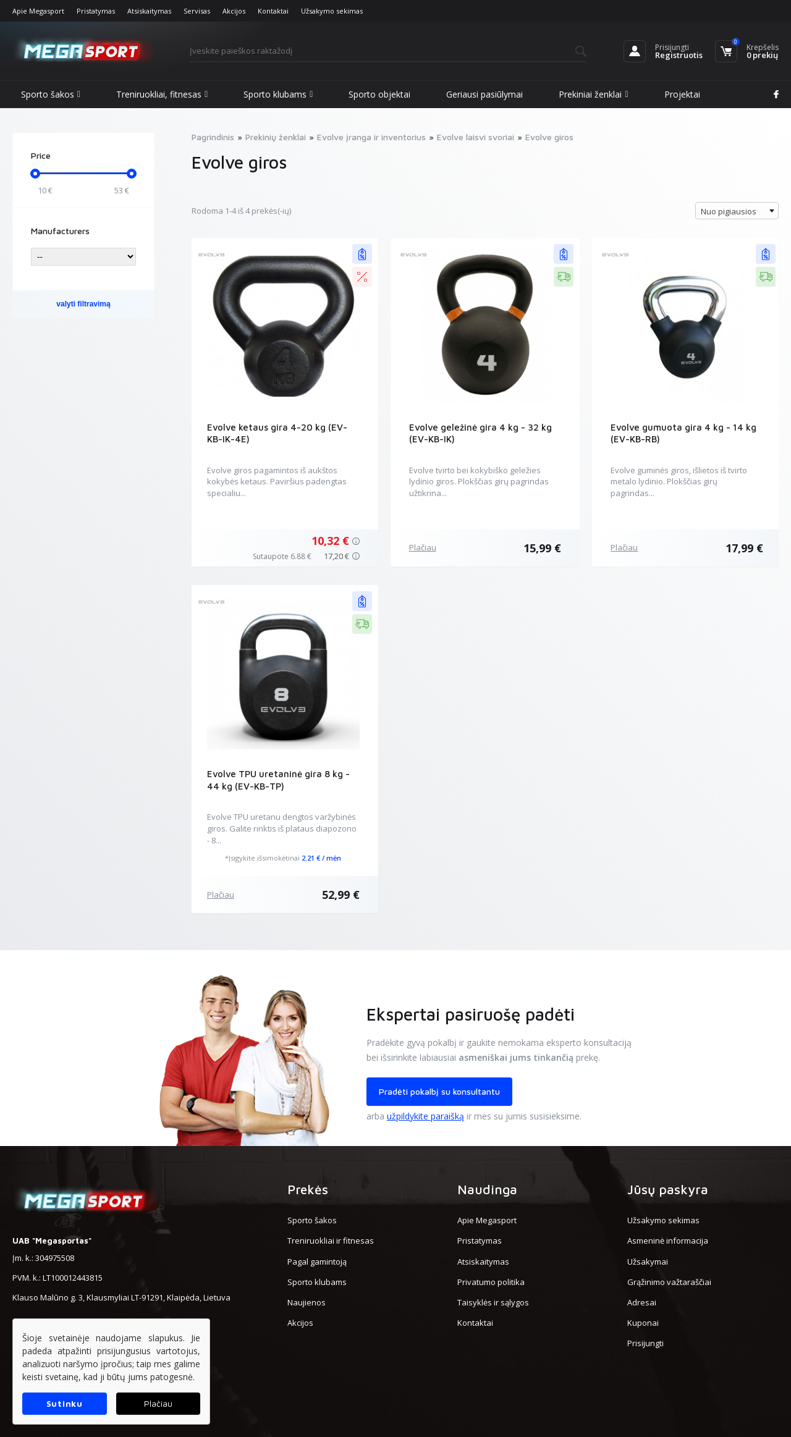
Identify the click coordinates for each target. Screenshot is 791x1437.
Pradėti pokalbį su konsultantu (439, 1091)
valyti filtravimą (83, 304)
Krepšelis (763, 47)
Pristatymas (96, 10)
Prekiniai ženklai (593, 94)
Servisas (197, 10)
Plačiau (422, 547)
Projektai (682, 94)
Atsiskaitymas (149, 10)
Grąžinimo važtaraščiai (669, 1281)
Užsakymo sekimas (332, 10)
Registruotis (679, 55)
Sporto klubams (278, 94)
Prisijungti (672, 47)
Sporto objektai (379, 94)
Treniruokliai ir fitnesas (330, 1240)
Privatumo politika (491, 1281)
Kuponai (643, 1322)
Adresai (641, 1302)
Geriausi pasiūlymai (484, 94)
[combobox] (737, 210)
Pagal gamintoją (317, 1261)
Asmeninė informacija (667, 1240)
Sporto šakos (50, 94)
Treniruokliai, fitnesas (162, 94)
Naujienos (306, 1302)
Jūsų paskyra (667, 1189)
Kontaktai (273, 10)
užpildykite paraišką (425, 1116)
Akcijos (233, 10)
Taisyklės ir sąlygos (493, 1302)
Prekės (307, 1189)
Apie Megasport (38, 10)
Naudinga (487, 1189)
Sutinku (64, 1403)
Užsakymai (647, 1261)
